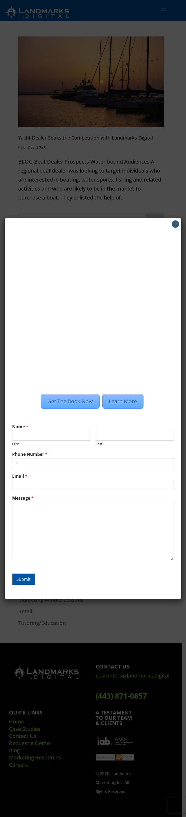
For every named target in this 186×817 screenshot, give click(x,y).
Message (23, 498)
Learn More (123, 401)
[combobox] (15, 463)
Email (19, 476)
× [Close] (175, 224)
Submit (23, 579)
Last (99, 444)
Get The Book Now (70, 401)
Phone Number (30, 454)
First (15, 444)
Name (20, 427)
